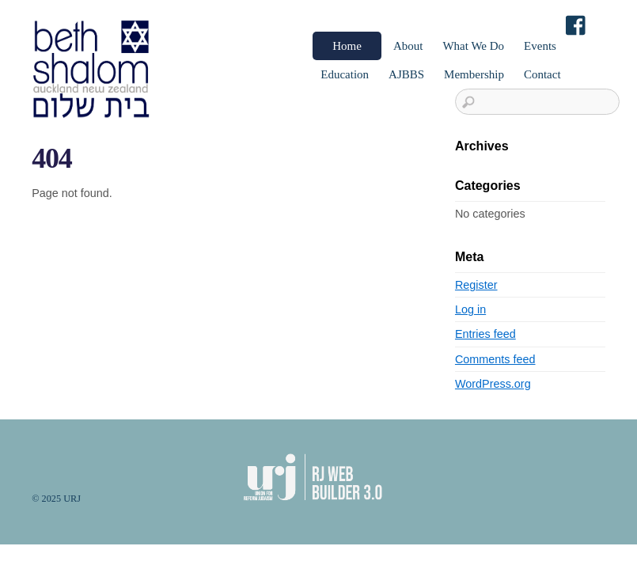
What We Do (473, 46)
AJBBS (406, 74)
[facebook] (577, 26)
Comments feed (495, 359)
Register (476, 285)
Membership (474, 74)
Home (347, 46)
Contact (542, 74)
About (408, 46)
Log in (470, 309)
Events (540, 46)
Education (344, 74)
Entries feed (485, 334)
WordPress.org (493, 383)
